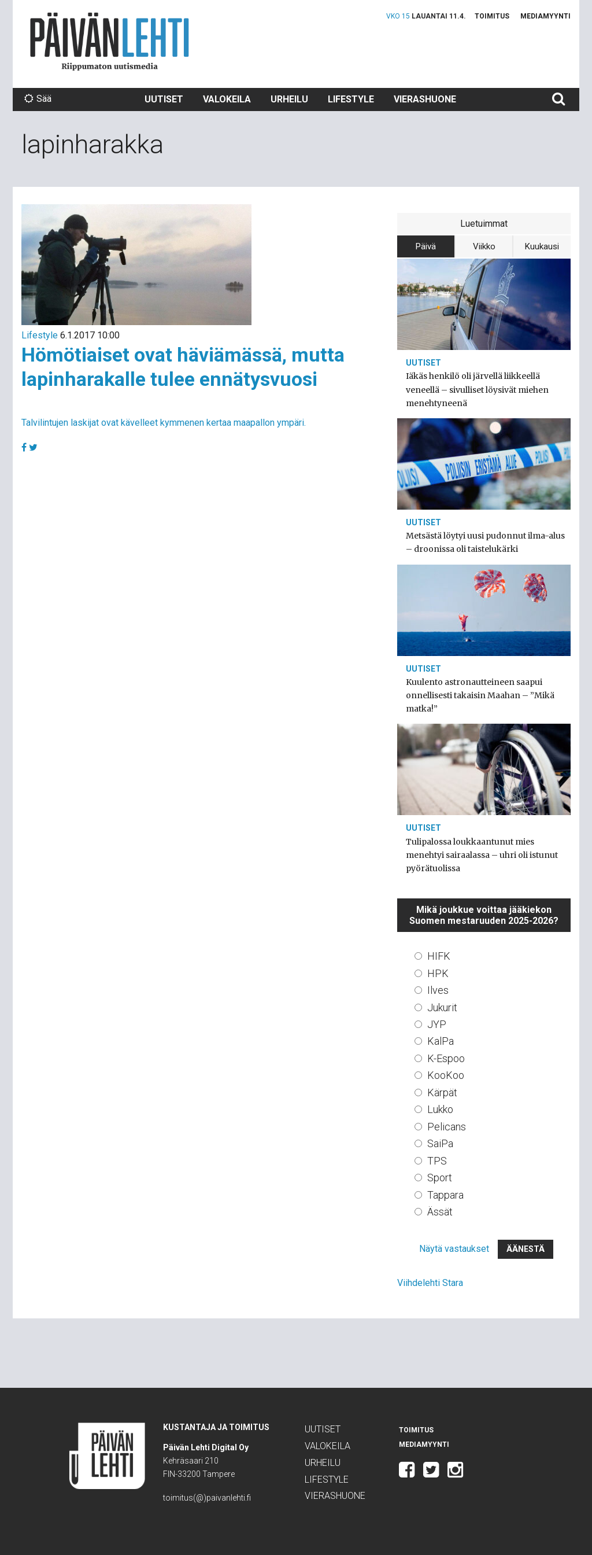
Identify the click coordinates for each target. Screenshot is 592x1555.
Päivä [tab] (426, 246)
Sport (439, 1177)
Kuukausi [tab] (542, 246)
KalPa (440, 1041)
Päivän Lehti (109, 41)
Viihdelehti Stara (430, 1282)
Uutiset (164, 99)
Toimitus (492, 16)
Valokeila (227, 99)
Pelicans (446, 1127)
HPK (438, 973)
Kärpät (442, 1092)
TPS (437, 1161)
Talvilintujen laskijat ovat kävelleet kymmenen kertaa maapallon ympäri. (163, 422)
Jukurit (442, 1007)
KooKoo (445, 1075)
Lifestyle (351, 99)
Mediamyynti (545, 16)
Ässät (440, 1212)
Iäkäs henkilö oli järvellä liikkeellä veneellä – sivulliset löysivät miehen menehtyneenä (477, 389)
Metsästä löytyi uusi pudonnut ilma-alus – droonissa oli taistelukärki (485, 542)
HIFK (438, 956)
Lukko (440, 1109)
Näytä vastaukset (454, 1248)
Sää (37, 98)
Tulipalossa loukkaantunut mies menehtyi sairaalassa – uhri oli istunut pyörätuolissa (482, 855)
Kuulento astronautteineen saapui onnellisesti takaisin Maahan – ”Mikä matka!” (480, 695)
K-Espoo (446, 1058)
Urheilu (289, 99)
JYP (436, 1024)
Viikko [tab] (484, 246)
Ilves (438, 990)
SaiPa (440, 1143)
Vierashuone (425, 99)
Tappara (445, 1195)
